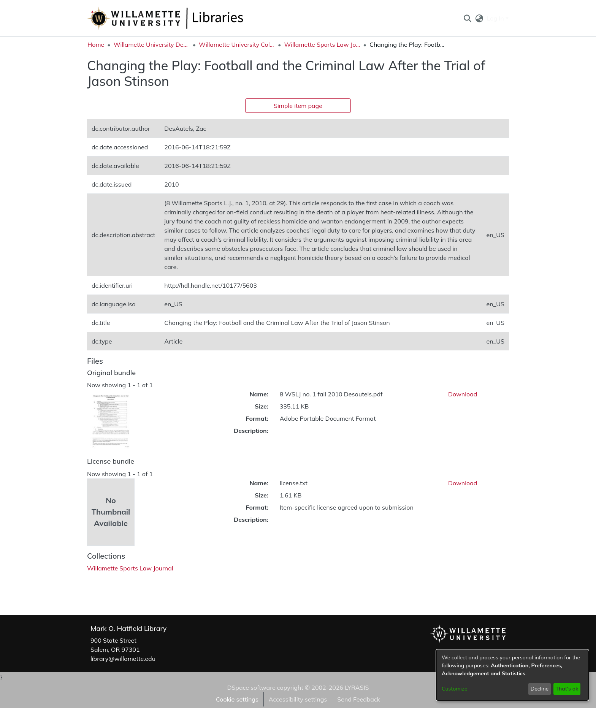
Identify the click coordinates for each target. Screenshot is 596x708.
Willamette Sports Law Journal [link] (322, 44)
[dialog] (512, 675)
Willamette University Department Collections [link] (152, 44)
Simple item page (298, 105)
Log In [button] (496, 18)
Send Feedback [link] (358, 699)
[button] (467, 18)
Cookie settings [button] (237, 699)
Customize (455, 688)
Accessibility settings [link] (298, 699)
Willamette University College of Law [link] (237, 44)
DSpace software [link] (251, 687)
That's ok (566, 688)
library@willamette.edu (122, 658)
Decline (540, 688)
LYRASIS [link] (357, 687)
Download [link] (462, 394)
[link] (130, 568)
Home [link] (95, 44)
